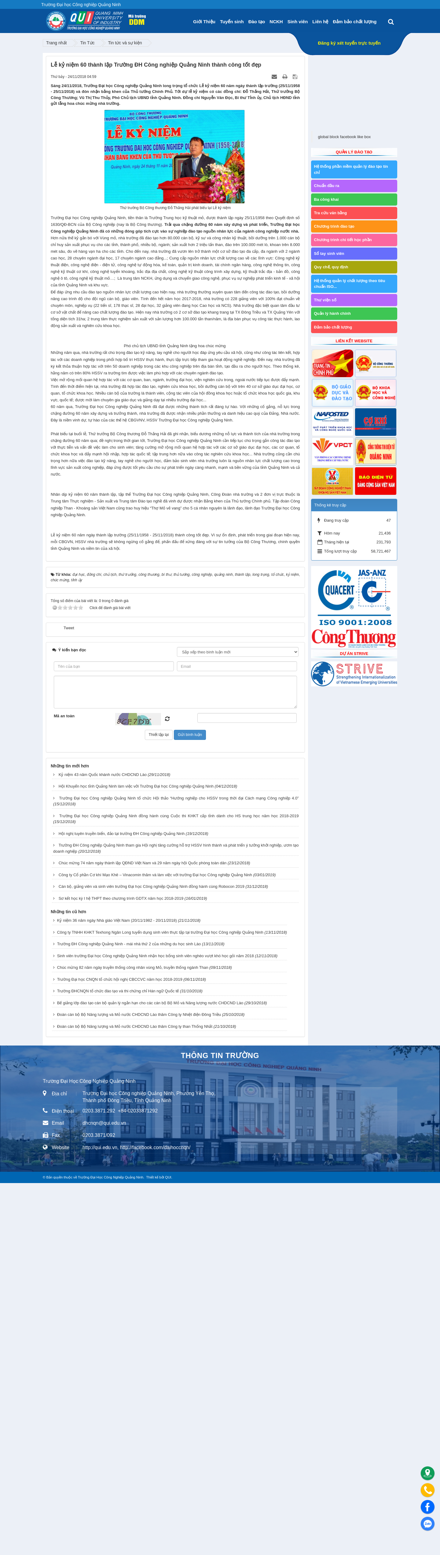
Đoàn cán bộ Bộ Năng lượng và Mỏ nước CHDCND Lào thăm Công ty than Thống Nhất (134, 1398)
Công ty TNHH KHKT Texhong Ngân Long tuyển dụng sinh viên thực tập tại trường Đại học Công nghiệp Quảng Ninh (160, 1304)
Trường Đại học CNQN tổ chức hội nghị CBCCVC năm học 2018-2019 (119, 1351)
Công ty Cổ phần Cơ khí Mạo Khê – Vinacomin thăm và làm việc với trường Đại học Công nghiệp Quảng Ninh (155, 1246)
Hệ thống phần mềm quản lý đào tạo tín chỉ (351, 169)
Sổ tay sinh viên (329, 253)
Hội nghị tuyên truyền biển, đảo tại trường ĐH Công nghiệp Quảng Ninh (122, 1205)
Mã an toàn (64, 1088)
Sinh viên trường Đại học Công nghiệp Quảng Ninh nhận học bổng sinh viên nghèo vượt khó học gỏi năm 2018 (155, 1327)
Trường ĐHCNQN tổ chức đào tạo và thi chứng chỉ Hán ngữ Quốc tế (118, 1363)
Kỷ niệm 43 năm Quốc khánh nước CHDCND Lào (103, 1146)
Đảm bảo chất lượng (355, 21)
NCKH (276, 21)
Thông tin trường (220, 1427)
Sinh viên (298, 21)
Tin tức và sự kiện (125, 42)
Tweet (69, 1000)
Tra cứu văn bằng (330, 213)
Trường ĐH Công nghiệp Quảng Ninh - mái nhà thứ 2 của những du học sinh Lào (129, 1316)
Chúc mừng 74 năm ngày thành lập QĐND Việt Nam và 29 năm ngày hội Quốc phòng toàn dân (143, 1235)
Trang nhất (56, 42)
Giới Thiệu (204, 21)
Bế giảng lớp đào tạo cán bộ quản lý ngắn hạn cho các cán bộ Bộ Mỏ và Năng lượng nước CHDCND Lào (150, 1375)
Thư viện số (325, 300)
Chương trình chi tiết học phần (343, 239)
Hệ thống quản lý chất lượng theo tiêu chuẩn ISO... (349, 283)
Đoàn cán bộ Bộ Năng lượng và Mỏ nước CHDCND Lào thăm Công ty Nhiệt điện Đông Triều (139, 1386)
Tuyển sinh (232, 21)
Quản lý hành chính (332, 313)
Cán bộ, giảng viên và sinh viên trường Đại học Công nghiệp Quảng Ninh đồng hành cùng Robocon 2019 (151, 1258)
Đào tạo (256, 21)
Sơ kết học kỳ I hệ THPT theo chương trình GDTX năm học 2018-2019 (121, 1270)
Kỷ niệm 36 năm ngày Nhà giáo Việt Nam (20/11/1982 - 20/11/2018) (117, 1292)
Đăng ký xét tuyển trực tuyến (349, 43)
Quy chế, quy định (331, 267)
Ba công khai (326, 199)
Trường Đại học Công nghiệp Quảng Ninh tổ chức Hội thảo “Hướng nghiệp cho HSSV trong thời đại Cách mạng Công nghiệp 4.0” (179, 1170)
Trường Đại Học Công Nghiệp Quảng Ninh (110, 1549)
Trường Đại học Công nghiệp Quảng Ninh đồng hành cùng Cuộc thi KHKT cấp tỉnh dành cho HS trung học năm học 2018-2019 (179, 1188)
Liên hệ (320, 21)
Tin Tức (87, 42)
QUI (168, 1549)
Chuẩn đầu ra (326, 185)
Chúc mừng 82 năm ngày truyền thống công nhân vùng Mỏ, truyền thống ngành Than (132, 1339)
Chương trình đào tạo (334, 226)
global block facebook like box (344, 136)
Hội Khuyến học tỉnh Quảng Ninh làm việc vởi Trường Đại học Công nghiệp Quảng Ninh (136, 1158)
